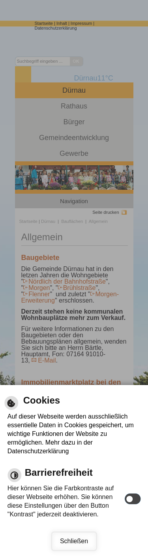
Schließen (74, 541)
